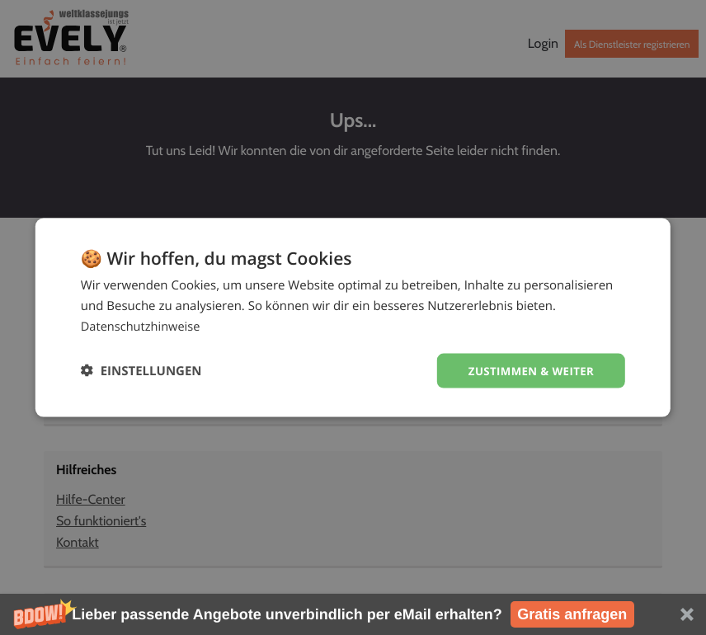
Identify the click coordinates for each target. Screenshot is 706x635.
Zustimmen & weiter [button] (527, 370)
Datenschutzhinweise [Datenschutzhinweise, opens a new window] (142, 325)
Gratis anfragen (572, 614)
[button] (353, 614)
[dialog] (353, 317)
